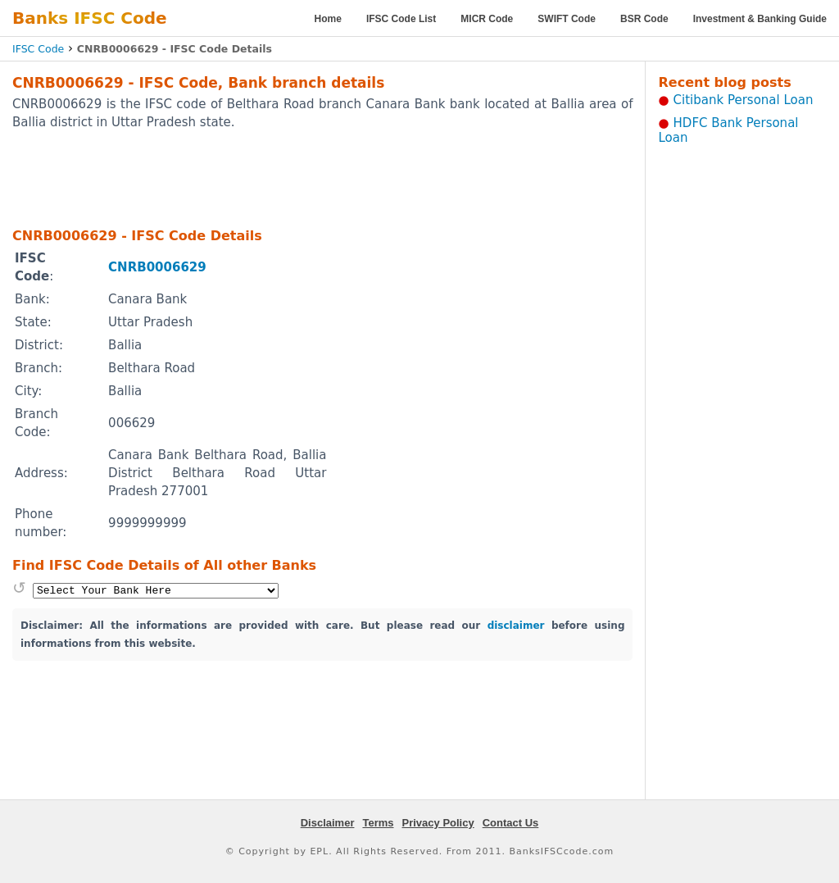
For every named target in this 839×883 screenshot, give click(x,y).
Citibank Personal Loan (743, 100)
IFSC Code (38, 49)
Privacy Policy (438, 823)
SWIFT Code (566, 19)
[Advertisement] (323, 178)
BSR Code (644, 19)
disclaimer (516, 625)
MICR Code (486, 19)
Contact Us (511, 823)
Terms (377, 823)
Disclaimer (328, 823)
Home (328, 19)
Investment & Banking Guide (760, 19)
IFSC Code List (401, 19)
